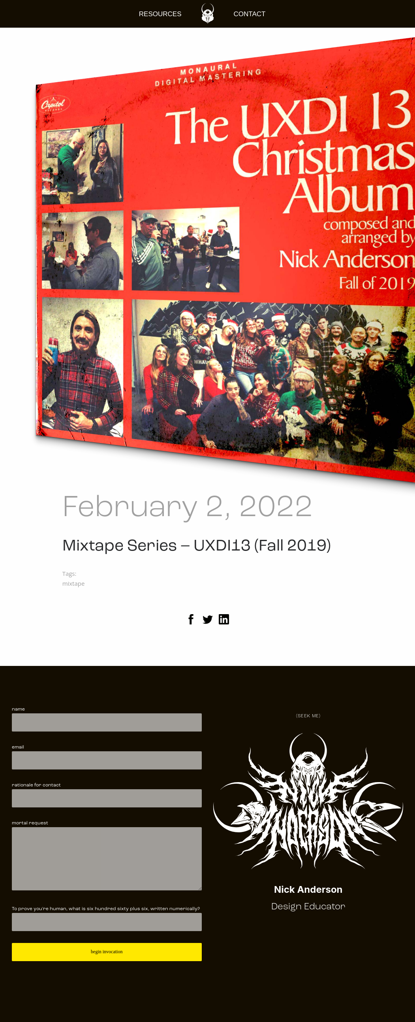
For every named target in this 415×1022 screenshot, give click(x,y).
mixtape (73, 583)
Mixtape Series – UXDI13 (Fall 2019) (196, 546)
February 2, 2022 (187, 508)
